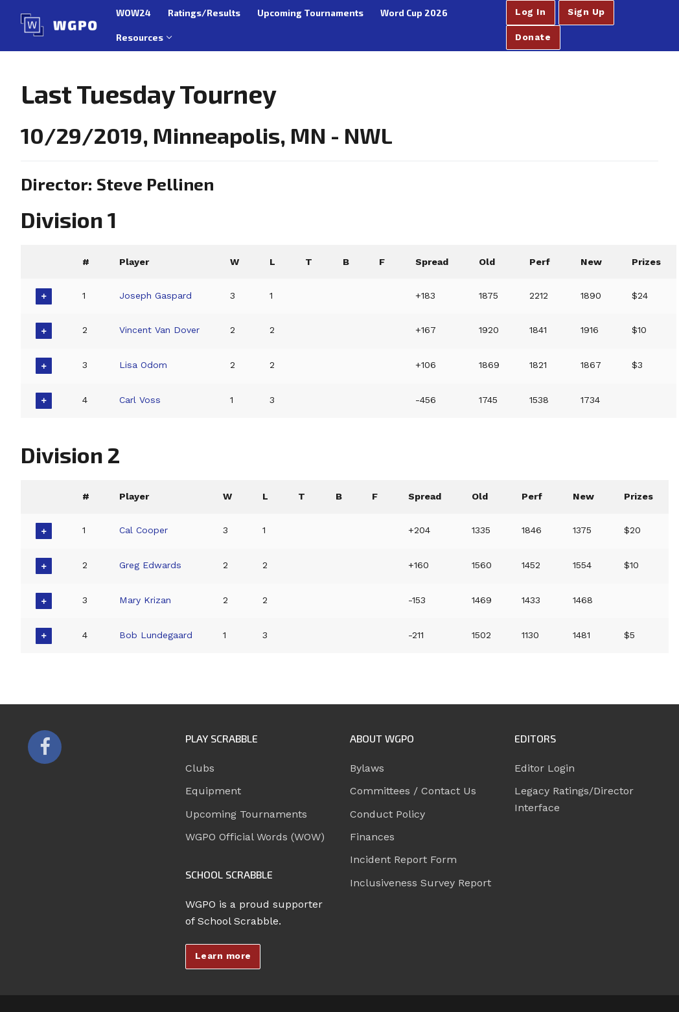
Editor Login (544, 768)
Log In (530, 11)
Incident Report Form (403, 859)
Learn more (223, 955)
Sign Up (586, 11)
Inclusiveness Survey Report (420, 883)
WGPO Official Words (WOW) (255, 837)
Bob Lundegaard (156, 635)
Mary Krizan (146, 600)
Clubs (199, 768)
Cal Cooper (144, 530)
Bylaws (367, 768)
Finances (372, 837)
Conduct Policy (387, 814)
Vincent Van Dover (160, 330)
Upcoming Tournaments (246, 814)
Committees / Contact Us (413, 791)
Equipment (213, 791)
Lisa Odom (143, 365)
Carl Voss (140, 400)
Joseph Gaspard (156, 295)
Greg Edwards (151, 565)
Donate (533, 37)
